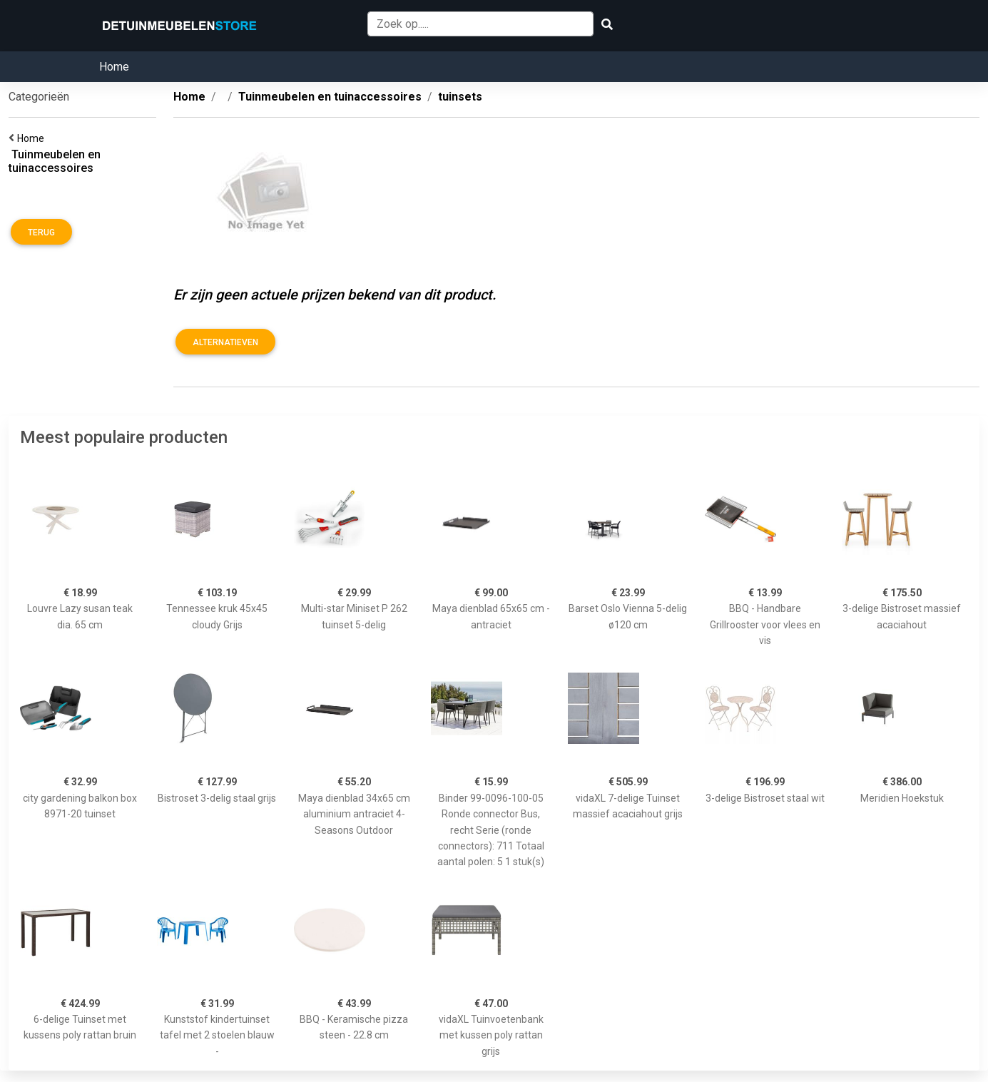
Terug (41, 233)
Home (114, 66)
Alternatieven (225, 342)
